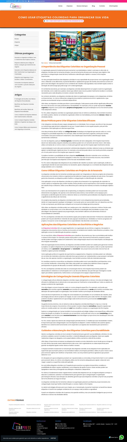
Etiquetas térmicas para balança (87, 412)
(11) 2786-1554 (23, 1)
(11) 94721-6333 (12, 1)
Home (60, 6)
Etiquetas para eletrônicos (68, 412)
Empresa (69, 6)
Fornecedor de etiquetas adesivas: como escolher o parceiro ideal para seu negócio (25, 85)
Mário (46, 63)
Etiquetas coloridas (31, 412)
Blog (93, 6)
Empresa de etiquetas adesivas (17, 404)
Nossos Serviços (82, 6)
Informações (113, 6)
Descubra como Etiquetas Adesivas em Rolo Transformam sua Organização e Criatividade (25, 72)
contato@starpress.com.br (37, 1)
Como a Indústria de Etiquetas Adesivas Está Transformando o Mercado (26, 116)
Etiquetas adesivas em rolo (33, 408)
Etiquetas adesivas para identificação (103, 409)
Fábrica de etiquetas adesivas (104, 412)
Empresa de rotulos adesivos (34, 404)
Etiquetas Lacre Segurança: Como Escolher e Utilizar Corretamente (24, 78)
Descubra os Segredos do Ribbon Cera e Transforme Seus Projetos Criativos (25, 58)
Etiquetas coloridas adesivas (51, 412)
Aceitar (53, 438)
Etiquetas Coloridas (50, 228)
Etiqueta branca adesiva (68, 404)
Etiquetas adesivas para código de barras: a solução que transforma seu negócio (25, 65)
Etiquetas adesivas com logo (104, 404)
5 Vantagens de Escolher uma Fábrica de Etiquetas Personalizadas (25, 100)
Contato (102, 6)
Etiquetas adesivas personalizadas (13, 412)
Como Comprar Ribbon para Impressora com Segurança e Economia (26, 128)
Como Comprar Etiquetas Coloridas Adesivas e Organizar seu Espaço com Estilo (25, 122)
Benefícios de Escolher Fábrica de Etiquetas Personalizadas (24, 110)
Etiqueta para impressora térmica (87, 404)
